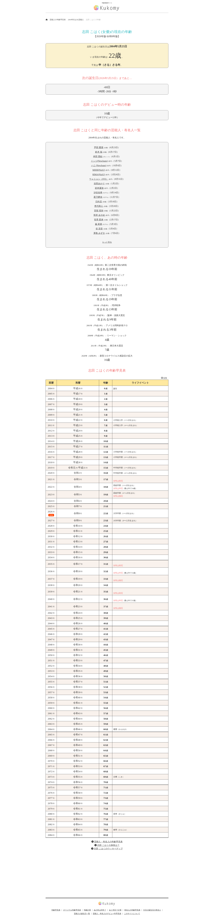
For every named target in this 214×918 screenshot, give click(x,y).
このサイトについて (132, 914)
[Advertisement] (107, 872)
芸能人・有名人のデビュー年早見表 (107, 914)
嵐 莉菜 (98, 224)
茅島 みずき (99, 233)
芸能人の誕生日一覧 (82, 914)
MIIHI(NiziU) (99, 170)
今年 (164, 378)
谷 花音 (99, 228)
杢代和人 (98, 206)
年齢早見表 (55, 910)
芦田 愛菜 (98, 147)
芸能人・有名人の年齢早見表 (108, 841)
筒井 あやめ (99, 215)
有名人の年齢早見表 (132, 910)
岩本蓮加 (99, 188)
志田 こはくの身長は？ (108, 845)
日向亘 (98, 201)
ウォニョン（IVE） (98, 179)
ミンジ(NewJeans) (99, 161)
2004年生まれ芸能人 (76, 20)
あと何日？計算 (115, 910)
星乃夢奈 (98, 197)
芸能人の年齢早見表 (58, 20)
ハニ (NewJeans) (98, 165)
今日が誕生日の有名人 (152, 910)
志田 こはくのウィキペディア (108, 848)
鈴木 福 (98, 152)
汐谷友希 (98, 192)
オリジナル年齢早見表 (72, 910)
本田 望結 (97, 156)
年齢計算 (87, 910)
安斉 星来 (98, 219)
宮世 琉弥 (98, 210)
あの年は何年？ (100, 910)
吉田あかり (99, 183)
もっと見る (107, 242)
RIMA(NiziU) (99, 174)
